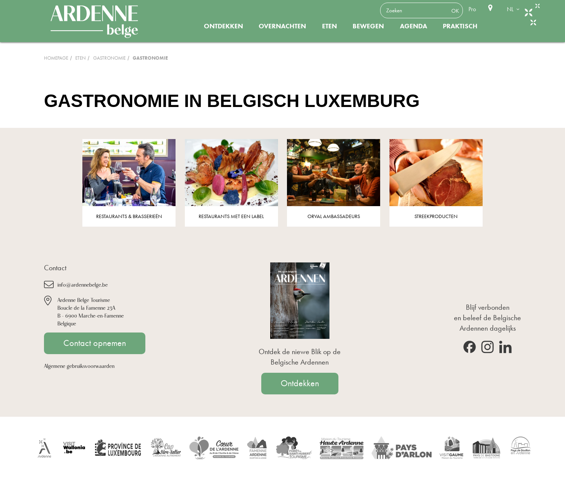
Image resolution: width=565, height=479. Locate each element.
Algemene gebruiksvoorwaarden (79, 365)
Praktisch (460, 26)
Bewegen (368, 26)
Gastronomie (109, 58)
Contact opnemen (94, 343)
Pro (472, 9)
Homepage (56, 58)
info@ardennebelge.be (82, 284)
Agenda (413, 26)
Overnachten (282, 26)
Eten (329, 26)
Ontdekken (223, 26)
